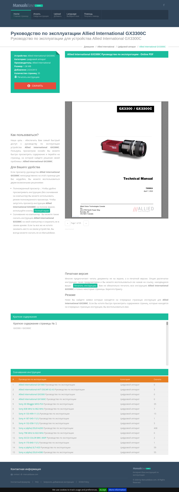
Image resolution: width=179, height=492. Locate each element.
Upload (57, 14)
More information (117, 489)
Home (16, 14)
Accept (103, 489)
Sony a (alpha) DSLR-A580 (31, 452)
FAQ (36, 482)
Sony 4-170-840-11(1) (29, 442)
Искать (37, 14)
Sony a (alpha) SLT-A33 (29, 447)
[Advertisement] (35, 114)
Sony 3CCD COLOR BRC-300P (32, 437)
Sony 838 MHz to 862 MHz (31, 408)
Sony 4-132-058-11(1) (29, 423)
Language (71, 14)
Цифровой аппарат (36, 59)
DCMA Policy (84, 482)
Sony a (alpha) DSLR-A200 (31, 428)
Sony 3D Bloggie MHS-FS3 (31, 404)
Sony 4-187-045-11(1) (29, 418)
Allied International (41, 62)
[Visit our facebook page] (163, 5)
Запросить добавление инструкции (58, 482)
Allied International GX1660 (32, 384)
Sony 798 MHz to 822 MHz (31, 433)
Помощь (88, 14)
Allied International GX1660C (32, 399)
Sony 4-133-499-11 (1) (29, 413)
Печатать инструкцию (28, 77)
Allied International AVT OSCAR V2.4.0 (36, 389)
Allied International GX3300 (32, 394)
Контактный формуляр (20, 482)
